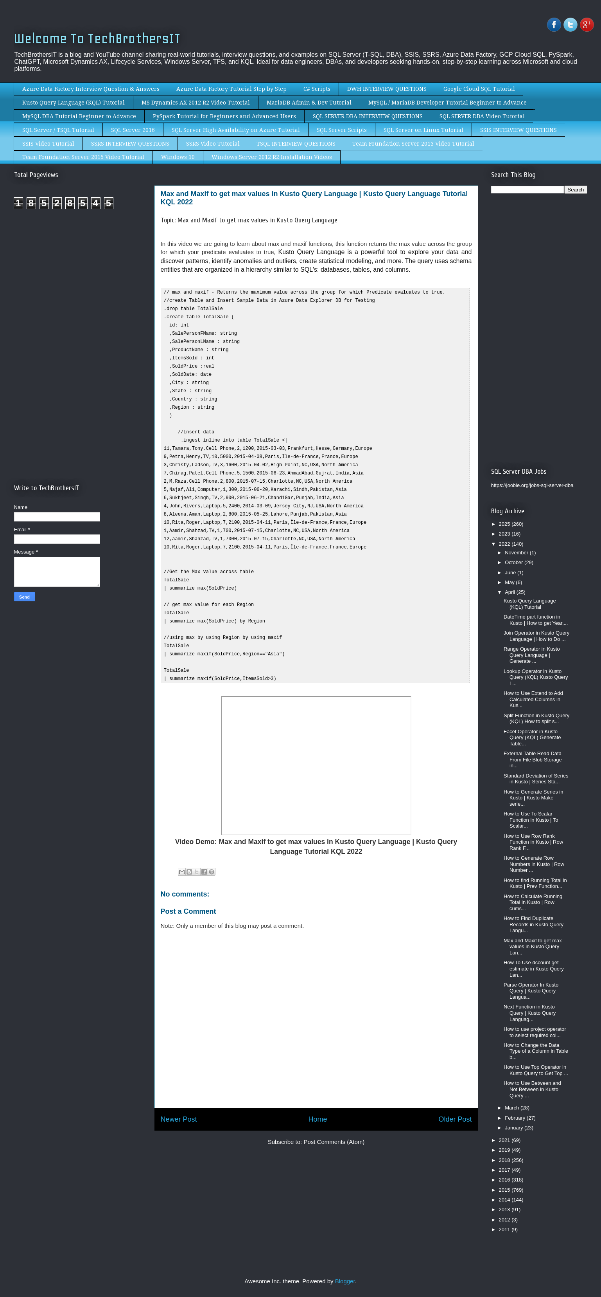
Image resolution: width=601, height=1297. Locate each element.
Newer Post (179, 1100)
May (510, 582)
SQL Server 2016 (133, 130)
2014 (505, 1200)
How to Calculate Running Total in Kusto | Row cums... (533, 902)
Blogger (345, 1281)
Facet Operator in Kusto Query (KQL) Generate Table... (532, 738)
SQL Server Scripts (342, 130)
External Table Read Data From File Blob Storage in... (533, 759)
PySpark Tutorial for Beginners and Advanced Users (224, 116)
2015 (505, 1190)
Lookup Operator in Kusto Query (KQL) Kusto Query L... (536, 677)
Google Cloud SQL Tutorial (479, 89)
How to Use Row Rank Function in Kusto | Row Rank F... (533, 842)
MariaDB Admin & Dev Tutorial (309, 102)
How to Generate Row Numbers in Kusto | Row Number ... (534, 864)
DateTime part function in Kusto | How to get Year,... (536, 620)
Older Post (455, 1100)
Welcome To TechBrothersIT (97, 39)
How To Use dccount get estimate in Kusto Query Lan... (534, 969)
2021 (505, 1140)
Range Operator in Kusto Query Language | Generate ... (532, 655)
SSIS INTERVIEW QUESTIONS (518, 130)
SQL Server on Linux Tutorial (423, 130)
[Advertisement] (79, 281)
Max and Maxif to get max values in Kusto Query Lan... (533, 947)
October (514, 562)
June (511, 572)
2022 (505, 544)
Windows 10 (178, 157)
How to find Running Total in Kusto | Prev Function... (535, 883)
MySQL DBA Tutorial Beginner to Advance (79, 116)
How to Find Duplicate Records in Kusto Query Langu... (533, 924)
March (512, 1108)
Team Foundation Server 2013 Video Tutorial (413, 144)
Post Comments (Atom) (333, 1123)
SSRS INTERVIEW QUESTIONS (130, 144)
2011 (505, 1229)
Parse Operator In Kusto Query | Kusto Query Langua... (531, 991)
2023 (505, 534)
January (514, 1128)
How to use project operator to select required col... (535, 1032)
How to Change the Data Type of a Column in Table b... (536, 1051)
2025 (505, 524)
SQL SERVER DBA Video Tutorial (482, 116)
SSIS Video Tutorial (48, 144)
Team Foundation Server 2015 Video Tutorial (83, 157)
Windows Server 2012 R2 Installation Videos (272, 157)
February (516, 1118)
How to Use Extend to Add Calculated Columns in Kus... (533, 699)
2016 (505, 1180)
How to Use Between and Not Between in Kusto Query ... (532, 1089)
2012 (505, 1220)
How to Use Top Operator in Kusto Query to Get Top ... (536, 1070)
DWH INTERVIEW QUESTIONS (387, 89)
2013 (505, 1209)
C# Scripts (316, 89)
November (517, 553)
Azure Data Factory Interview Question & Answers (91, 89)
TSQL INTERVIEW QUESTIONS (296, 144)
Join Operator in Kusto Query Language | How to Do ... (536, 636)
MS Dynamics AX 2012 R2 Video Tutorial (196, 102)
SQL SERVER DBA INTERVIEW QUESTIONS (368, 116)
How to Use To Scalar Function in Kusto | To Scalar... (531, 820)
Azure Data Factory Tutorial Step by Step (231, 89)
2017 (505, 1170)
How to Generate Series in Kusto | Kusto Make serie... (533, 798)
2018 (505, 1160)
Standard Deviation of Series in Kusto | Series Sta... (536, 779)
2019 (505, 1150)
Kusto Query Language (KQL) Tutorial (73, 102)
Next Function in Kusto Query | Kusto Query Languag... (530, 1013)
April (511, 592)
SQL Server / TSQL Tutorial (58, 130)
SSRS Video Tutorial (213, 144)
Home (317, 1100)
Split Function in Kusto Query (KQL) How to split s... (536, 719)
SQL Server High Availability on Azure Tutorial (236, 130)
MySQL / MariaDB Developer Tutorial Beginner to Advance (447, 102)
